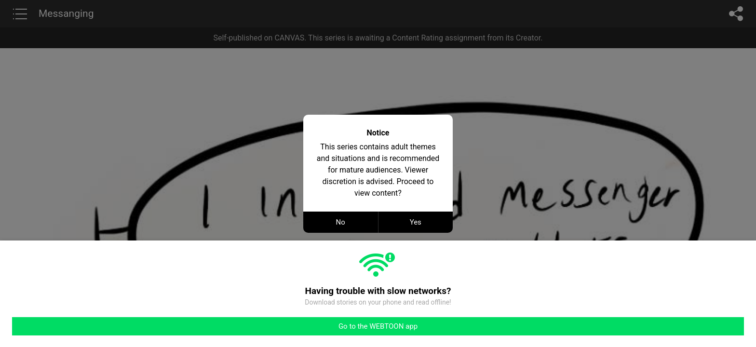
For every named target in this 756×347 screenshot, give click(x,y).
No (340, 222)
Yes (415, 222)
